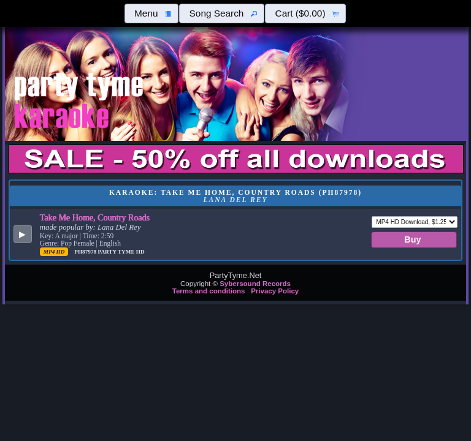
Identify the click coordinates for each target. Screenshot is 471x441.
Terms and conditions (208, 291)
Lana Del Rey (119, 227)
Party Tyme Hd (121, 252)
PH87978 (86, 252)
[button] (151, 13)
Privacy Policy (275, 291)
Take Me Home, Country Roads (95, 217)
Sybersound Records (255, 283)
